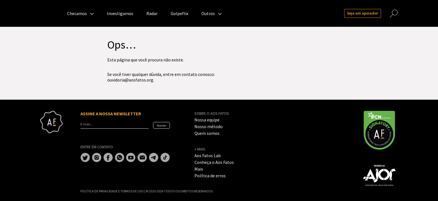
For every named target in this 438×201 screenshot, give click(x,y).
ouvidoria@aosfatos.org (130, 80)
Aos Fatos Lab (207, 155)
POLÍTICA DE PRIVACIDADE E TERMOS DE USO (112, 191)
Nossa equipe (207, 120)
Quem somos (207, 133)
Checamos (77, 13)
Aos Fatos (51, 13)
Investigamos (120, 13)
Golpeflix (179, 13)
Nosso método (208, 126)
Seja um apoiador (362, 13)
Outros (208, 13)
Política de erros (210, 175)
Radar (152, 13)
